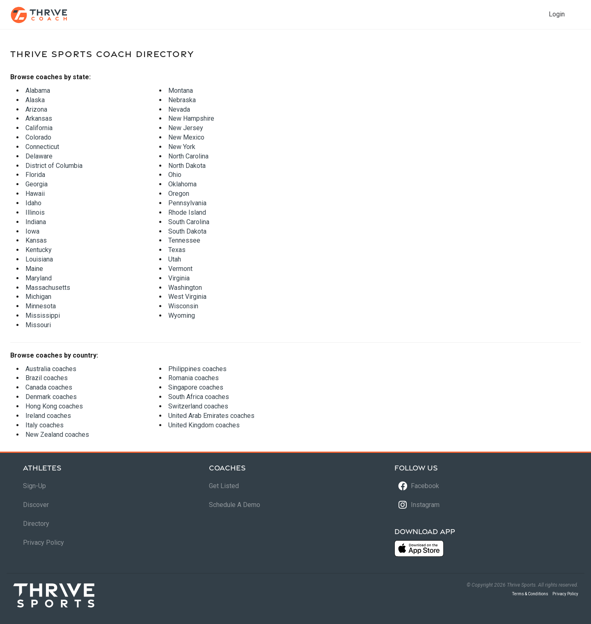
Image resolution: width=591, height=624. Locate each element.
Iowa (32, 231)
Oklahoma (182, 184)
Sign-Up (34, 486)
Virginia (179, 278)
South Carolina (188, 222)
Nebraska (182, 100)
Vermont (180, 269)
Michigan (38, 297)
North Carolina (188, 156)
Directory (36, 524)
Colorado (38, 137)
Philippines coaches (197, 369)
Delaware (39, 156)
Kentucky (38, 250)
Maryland (38, 278)
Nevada (179, 109)
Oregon (178, 193)
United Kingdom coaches (204, 425)
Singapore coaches (195, 387)
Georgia (36, 184)
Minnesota (40, 306)
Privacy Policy (43, 542)
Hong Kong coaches (54, 406)
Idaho (33, 203)
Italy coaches (44, 425)
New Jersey (185, 128)
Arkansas (38, 118)
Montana (180, 90)
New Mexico (186, 137)
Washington (185, 287)
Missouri (38, 325)
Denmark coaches (51, 397)
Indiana (35, 222)
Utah (174, 259)
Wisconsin (183, 306)
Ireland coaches (48, 416)
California (39, 128)
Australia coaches (50, 369)
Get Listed (224, 486)
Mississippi (42, 315)
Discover (36, 505)
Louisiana (39, 259)
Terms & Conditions (530, 594)
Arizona (36, 109)
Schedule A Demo (234, 505)
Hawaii (35, 193)
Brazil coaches (46, 378)
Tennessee (184, 240)
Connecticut (42, 147)
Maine (34, 269)
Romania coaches (193, 378)
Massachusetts (47, 287)
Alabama (37, 90)
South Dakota (187, 231)
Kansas (36, 240)
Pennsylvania (187, 203)
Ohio (174, 175)
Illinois (35, 212)
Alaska (35, 100)
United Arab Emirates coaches (211, 416)
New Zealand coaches (57, 434)
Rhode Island (187, 212)
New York (181, 147)
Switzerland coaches (198, 406)
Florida (35, 175)
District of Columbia (53, 166)
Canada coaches (48, 387)
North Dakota (187, 166)
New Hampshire (191, 118)
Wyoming (181, 315)
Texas (177, 250)
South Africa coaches (198, 397)
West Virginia (187, 297)
